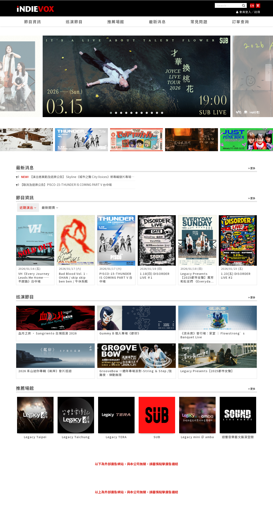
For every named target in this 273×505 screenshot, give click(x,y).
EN (252, 5)
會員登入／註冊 (248, 12)
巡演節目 (74, 21)
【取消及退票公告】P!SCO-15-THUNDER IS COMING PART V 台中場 (64, 184)
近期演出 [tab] (28, 207)
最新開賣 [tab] (50, 207)
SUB (157, 437)
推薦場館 (115, 21)
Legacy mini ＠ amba (197, 437)
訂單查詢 (240, 21)
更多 (252, 168)
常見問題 (199, 21)
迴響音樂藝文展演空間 (238, 437)
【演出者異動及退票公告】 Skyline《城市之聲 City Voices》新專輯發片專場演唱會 (75, 176)
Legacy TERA (116, 437)
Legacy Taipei (35, 437)
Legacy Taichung (76, 437)
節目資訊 (32, 21)
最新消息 (157, 21)
